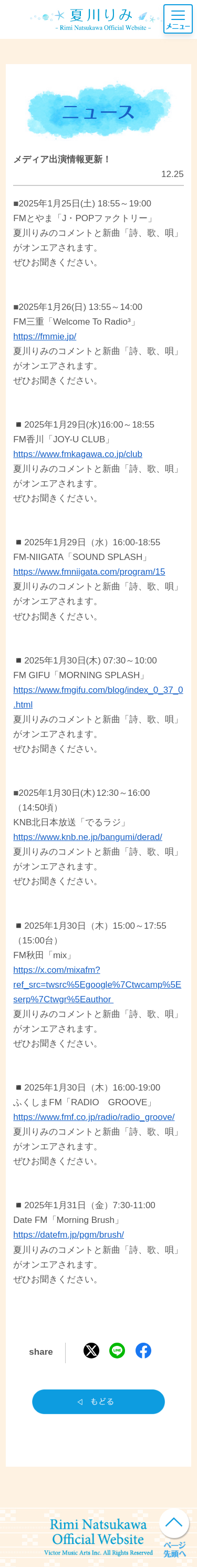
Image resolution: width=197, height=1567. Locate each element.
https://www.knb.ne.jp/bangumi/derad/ (87, 837)
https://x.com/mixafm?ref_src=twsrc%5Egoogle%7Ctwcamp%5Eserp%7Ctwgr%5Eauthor (97, 984)
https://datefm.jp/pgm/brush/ (68, 1235)
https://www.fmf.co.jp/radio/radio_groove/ (93, 1117)
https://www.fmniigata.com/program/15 (89, 572)
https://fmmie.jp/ (44, 336)
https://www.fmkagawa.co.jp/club (77, 454)
